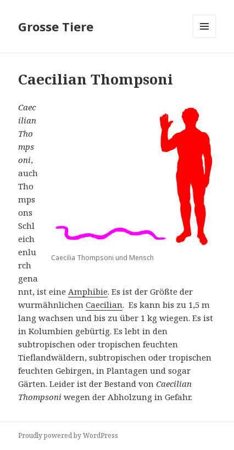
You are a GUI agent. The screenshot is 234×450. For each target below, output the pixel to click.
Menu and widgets (204, 37)
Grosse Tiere (55, 26)
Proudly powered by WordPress (68, 435)
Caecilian (104, 304)
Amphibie (88, 291)
